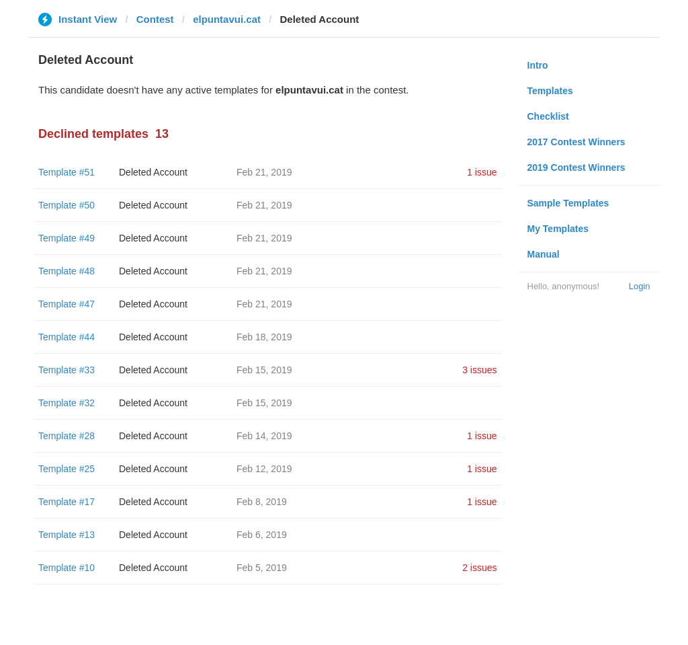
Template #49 (66, 238)
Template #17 (66, 501)
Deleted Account (153, 172)
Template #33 (66, 370)
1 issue (482, 172)
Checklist (548, 116)
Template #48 (66, 271)
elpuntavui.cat (227, 19)
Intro (537, 65)
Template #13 (66, 534)
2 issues (479, 567)
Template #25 (66, 468)
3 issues (479, 370)
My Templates (558, 228)
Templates (550, 90)
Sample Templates (568, 203)
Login (639, 286)
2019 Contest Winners (576, 167)
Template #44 (66, 337)
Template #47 (66, 304)
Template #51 (66, 172)
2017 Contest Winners (576, 142)
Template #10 (66, 567)
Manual (543, 254)
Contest (155, 19)
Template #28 (66, 435)
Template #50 (66, 205)
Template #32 (66, 402)
